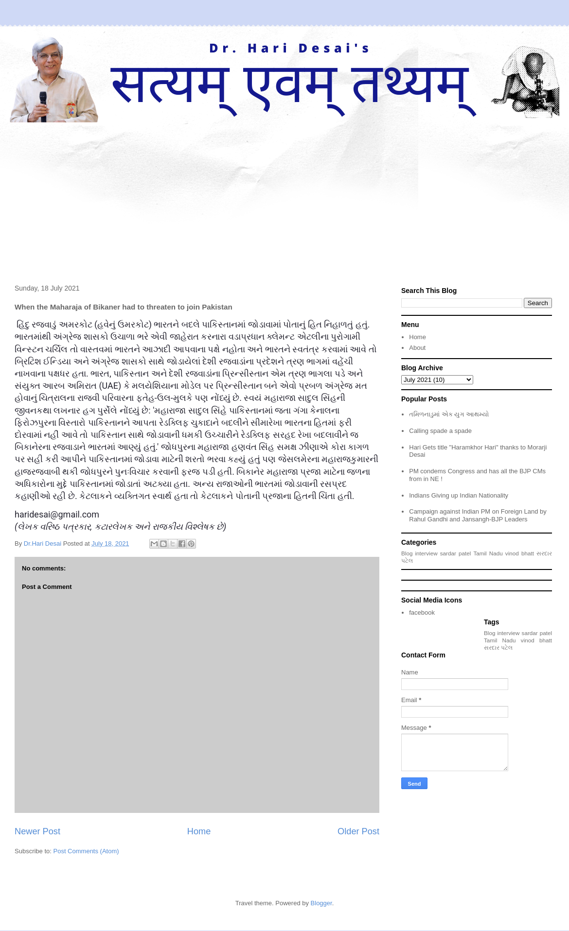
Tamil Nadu (487, 553)
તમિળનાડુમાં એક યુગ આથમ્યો (449, 414)
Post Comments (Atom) (86, 851)
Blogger (321, 903)
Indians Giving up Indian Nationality (458, 495)
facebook (422, 612)
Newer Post (37, 831)
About (417, 347)
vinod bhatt (519, 553)
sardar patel (455, 553)
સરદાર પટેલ (498, 647)
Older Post (358, 831)
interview (426, 553)
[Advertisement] (284, 195)
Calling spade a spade (440, 430)
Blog (406, 553)
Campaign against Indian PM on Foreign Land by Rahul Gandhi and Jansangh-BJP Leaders (478, 515)
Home (199, 831)
